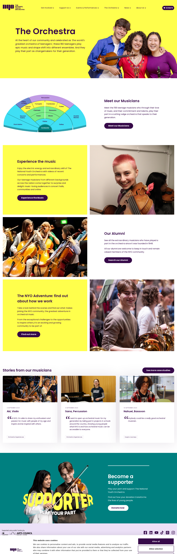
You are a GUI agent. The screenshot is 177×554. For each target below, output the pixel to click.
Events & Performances (86, 8)
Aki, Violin (13, 411)
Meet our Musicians (118, 125)
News (126, 8)
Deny (156, 538)
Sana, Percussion (76, 411)
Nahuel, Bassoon (134, 411)
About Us (140, 8)
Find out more (28, 334)
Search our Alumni (118, 260)
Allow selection (156, 531)
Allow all (156, 523)
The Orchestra (110, 8)
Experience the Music (32, 197)
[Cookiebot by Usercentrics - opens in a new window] (16, 549)
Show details (132, 549)
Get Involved (46, 8)
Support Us (64, 8)
